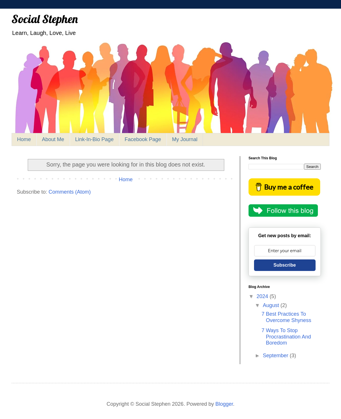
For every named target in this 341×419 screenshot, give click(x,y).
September (276, 355)
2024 (263, 296)
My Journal (184, 139)
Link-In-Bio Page (94, 139)
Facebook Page (143, 139)
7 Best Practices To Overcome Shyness (286, 317)
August (271, 305)
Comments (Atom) (70, 192)
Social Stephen (45, 19)
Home (24, 139)
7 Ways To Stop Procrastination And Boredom (286, 337)
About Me (53, 139)
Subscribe (284, 265)
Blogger (224, 404)
